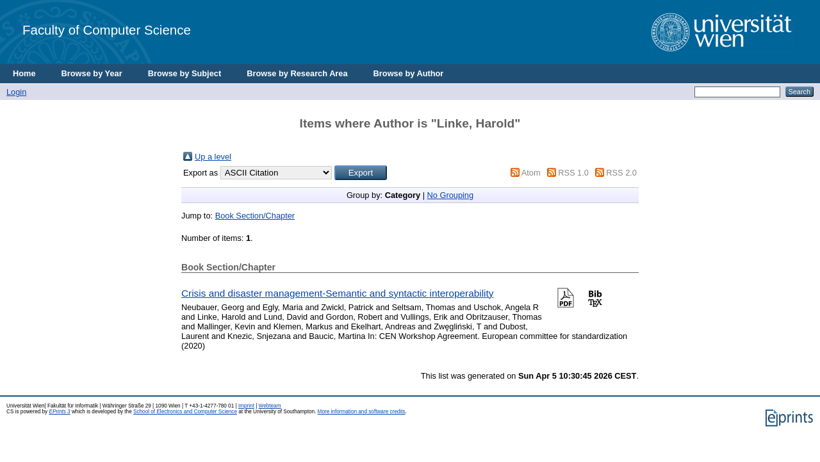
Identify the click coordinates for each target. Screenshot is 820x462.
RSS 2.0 (621, 172)
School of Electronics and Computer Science (185, 412)
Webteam (270, 406)
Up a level (213, 156)
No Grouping (450, 195)
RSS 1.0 (573, 172)
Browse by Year (92, 73)
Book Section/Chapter (255, 215)
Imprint (246, 406)
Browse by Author (408, 73)
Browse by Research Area (297, 73)
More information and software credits (362, 412)
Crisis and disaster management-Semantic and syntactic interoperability (337, 293)
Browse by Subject (185, 73)
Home (24, 73)
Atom (531, 172)
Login (16, 92)
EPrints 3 (59, 412)
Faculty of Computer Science (106, 29)
